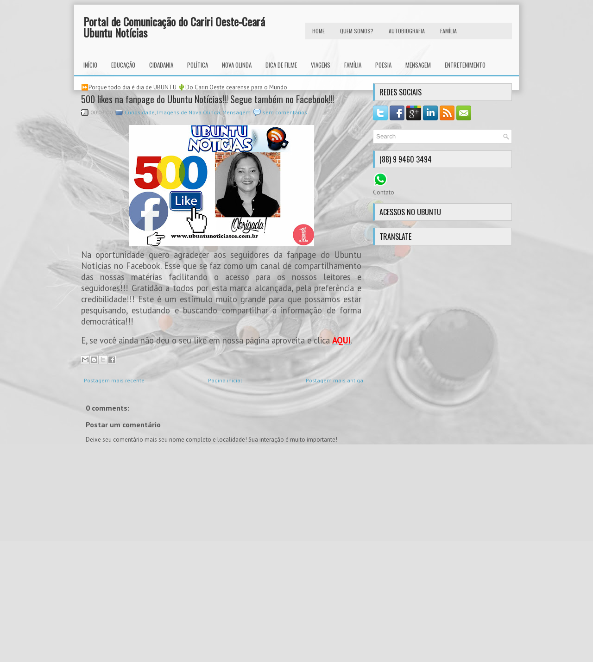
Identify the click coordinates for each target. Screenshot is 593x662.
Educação (123, 64)
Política (197, 64)
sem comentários (285, 112)
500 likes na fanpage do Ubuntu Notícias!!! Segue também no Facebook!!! (207, 99)
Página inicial (225, 380)
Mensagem (418, 64)
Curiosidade (140, 112)
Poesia (383, 64)
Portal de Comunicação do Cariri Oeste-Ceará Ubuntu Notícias (174, 27)
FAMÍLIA (448, 31)
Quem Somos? (356, 31)
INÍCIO (90, 64)
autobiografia (407, 31)
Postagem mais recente (114, 380)
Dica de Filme (281, 64)
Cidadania (161, 64)
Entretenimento (465, 64)
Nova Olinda (237, 64)
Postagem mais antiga (334, 380)
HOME (318, 31)
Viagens (320, 64)
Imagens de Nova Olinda (188, 112)
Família (352, 64)
